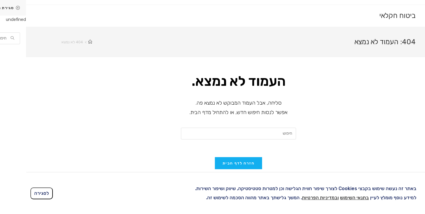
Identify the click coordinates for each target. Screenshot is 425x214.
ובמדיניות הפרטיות (294, 197)
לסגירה (15, 193)
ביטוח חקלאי (371, 15)
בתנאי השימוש (328, 197)
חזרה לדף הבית (212, 163)
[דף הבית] (64, 42)
